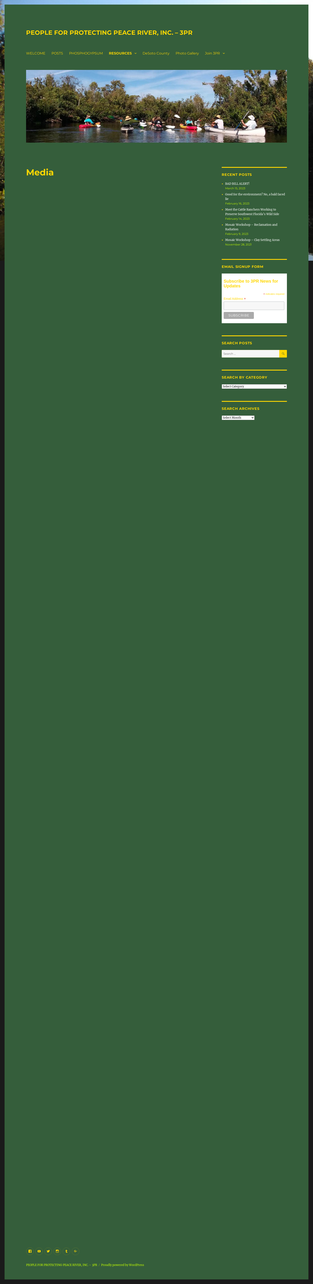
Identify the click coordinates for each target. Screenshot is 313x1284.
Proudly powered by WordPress (122, 1265)
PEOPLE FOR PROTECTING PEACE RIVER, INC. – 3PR (109, 32)
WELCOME (35, 53)
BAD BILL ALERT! (237, 184)
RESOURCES (120, 53)
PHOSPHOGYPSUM (86, 53)
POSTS (57, 53)
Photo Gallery (187, 53)
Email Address (235, 299)
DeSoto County (156, 53)
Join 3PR (212, 53)
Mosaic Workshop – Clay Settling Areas (252, 240)
